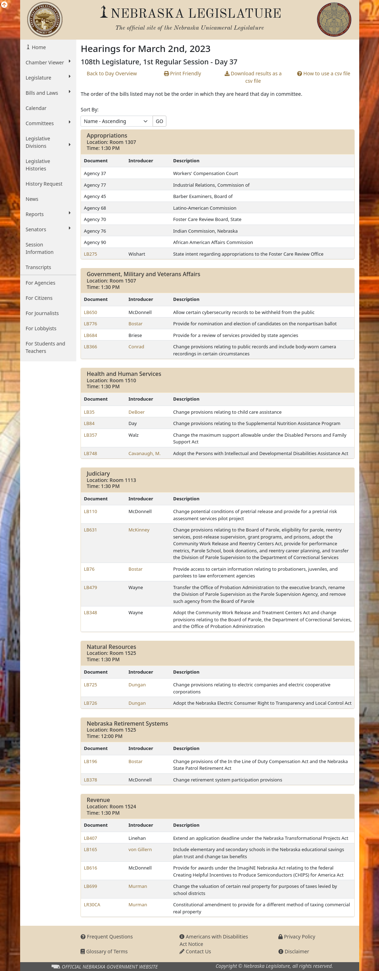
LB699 (90, 886)
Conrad (136, 346)
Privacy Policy (296, 936)
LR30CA (92, 904)
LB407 (90, 838)
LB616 (90, 868)
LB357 (90, 435)
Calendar (36, 108)
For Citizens (39, 298)
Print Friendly (182, 73)
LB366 (90, 346)
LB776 (90, 323)
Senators (48, 229)
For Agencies (40, 282)
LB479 (90, 587)
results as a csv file (253, 77)
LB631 (90, 530)
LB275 (90, 254)
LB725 (90, 684)
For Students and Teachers (45, 347)
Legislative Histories (38, 165)
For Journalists (42, 313)
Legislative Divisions (48, 142)
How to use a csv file (323, 73)
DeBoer (137, 412)
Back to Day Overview (112, 73)
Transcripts (38, 267)
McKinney (139, 530)
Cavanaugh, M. (145, 453)
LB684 (90, 335)
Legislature (48, 77)
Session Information (40, 248)
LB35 (89, 412)
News (32, 199)
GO (159, 121)
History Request (44, 183)
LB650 (90, 312)
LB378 (90, 780)
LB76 (89, 569)
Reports (48, 213)
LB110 (90, 511)
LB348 (90, 612)
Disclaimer (293, 951)
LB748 (90, 453)
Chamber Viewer (48, 62)
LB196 (90, 761)
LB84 (89, 423)
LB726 (90, 703)
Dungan (137, 684)
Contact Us (195, 951)
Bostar (136, 323)
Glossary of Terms (104, 951)
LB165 (90, 849)
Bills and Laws (48, 92)
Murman (138, 886)
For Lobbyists (41, 328)
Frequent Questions (107, 936)
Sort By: (90, 109)
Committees (48, 123)
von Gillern (140, 849)
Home (38, 47)
